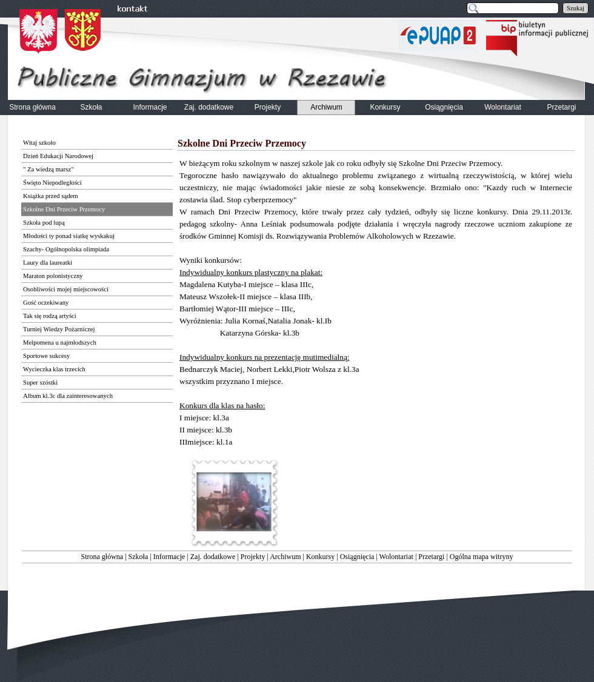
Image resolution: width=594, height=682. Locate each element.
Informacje (169, 556)
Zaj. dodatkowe (213, 556)
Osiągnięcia (357, 556)
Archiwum (285, 556)
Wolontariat (396, 556)
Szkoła (138, 556)
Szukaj (575, 8)
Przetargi (431, 556)
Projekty (253, 556)
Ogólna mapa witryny (481, 556)
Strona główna (102, 556)
